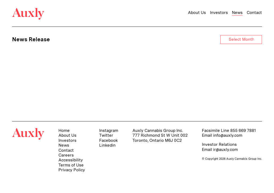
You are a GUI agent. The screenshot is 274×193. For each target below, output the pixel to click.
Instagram (108, 130)
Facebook (108, 140)
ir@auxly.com (225, 149)
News (237, 12)
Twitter (106, 135)
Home (64, 130)
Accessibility (70, 159)
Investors (219, 12)
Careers (66, 155)
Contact (254, 12)
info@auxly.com (227, 135)
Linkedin (107, 145)
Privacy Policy (71, 169)
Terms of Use (71, 165)
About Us (197, 12)
